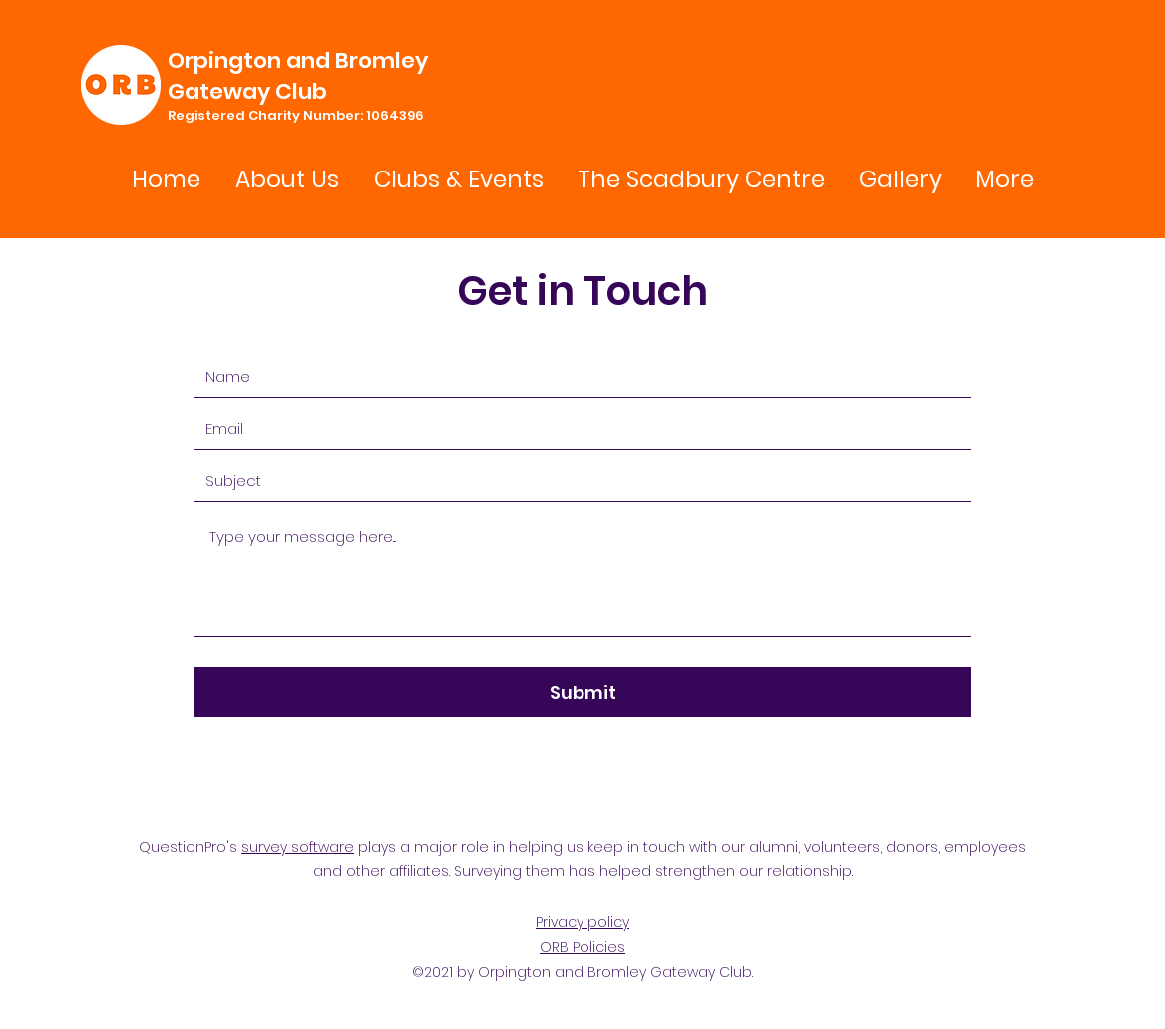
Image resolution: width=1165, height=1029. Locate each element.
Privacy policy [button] (582, 922)
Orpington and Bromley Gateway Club (298, 76)
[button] (458, 179)
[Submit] (582, 692)
